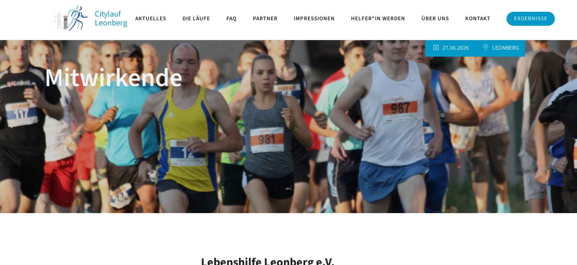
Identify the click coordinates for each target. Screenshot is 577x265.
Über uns (435, 18)
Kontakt (477, 18)
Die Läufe (196, 18)
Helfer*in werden (378, 18)
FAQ (231, 18)
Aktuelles (150, 18)
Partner (265, 18)
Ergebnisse (531, 18)
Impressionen (314, 18)
